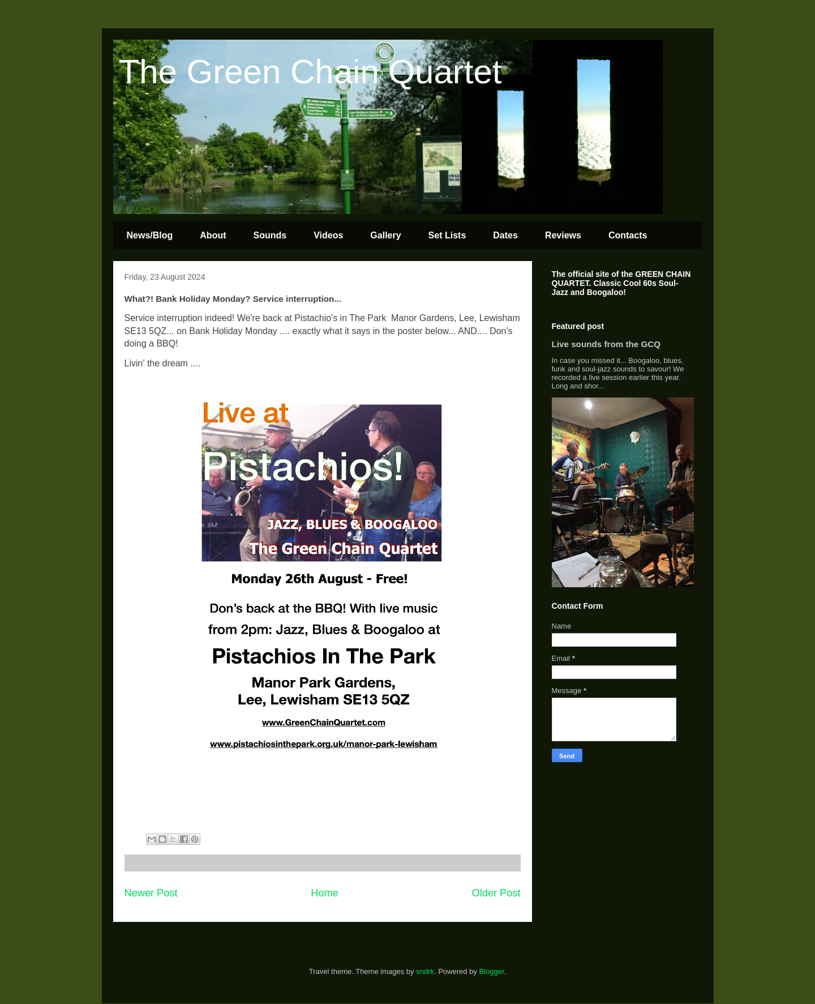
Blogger (491, 971)
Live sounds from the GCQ (606, 344)
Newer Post (151, 893)
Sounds (270, 235)
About (213, 235)
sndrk (425, 971)
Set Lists (447, 235)
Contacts (627, 235)
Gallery (385, 235)
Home (324, 893)
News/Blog (150, 235)
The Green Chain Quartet (310, 72)
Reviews (563, 235)
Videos (328, 235)
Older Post (496, 893)
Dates (505, 235)
